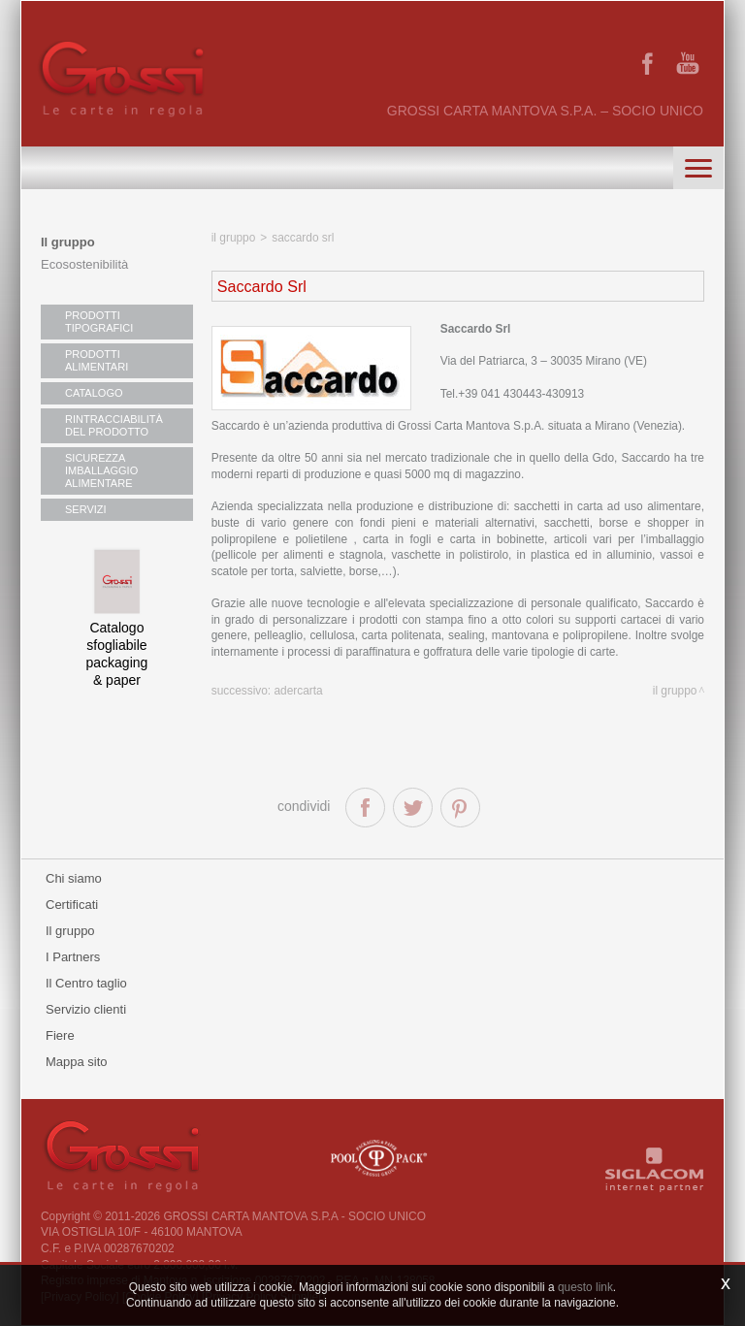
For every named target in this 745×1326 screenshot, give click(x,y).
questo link (585, 1287)
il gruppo (233, 237)
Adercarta (298, 690)
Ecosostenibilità (84, 264)
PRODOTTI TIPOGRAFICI (99, 321)
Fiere (60, 1035)
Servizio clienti (86, 1009)
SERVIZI (86, 509)
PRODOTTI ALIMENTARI (96, 360)
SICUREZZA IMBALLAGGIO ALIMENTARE (101, 470)
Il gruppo (68, 242)
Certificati (72, 904)
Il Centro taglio (86, 983)
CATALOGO (94, 393)
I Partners (73, 957)
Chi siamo (74, 878)
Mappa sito (77, 1061)
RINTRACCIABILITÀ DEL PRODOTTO (114, 425)
